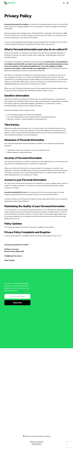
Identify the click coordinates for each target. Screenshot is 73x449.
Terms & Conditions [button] (36, 442)
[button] (68, 3)
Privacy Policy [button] (36, 444)
